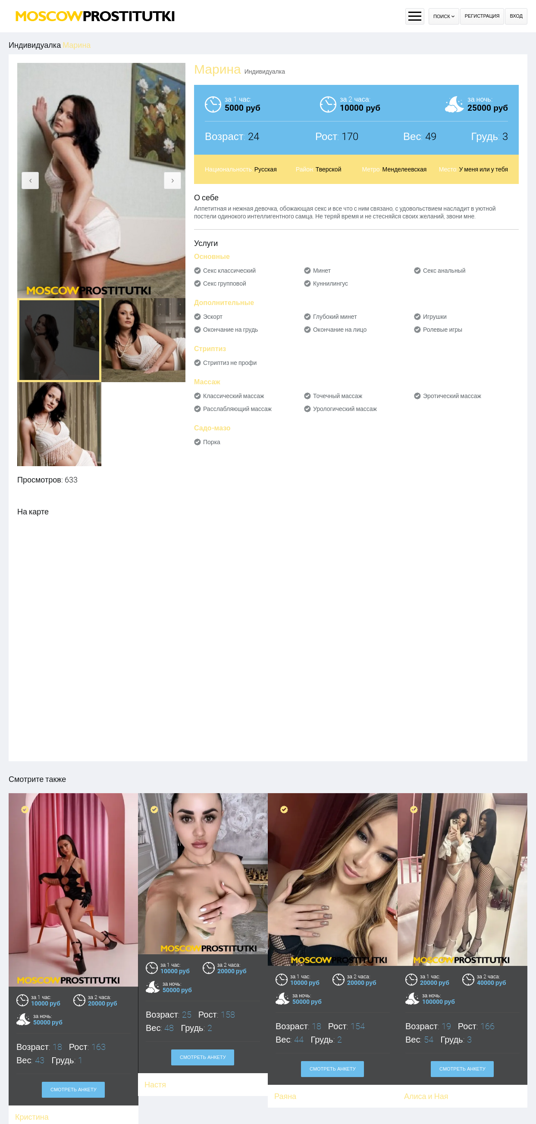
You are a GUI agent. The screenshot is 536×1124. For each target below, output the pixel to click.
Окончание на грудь (230, 329)
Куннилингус (330, 283)
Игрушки (435, 316)
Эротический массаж (452, 395)
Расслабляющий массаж (237, 408)
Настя (155, 1084)
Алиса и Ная (426, 1096)
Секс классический (229, 270)
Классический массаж (233, 395)
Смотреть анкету (73, 1090)
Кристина (32, 1116)
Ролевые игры (442, 329)
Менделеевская (404, 169)
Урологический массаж (345, 408)
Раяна (285, 1096)
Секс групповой (224, 283)
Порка (211, 442)
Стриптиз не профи (230, 362)
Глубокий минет (335, 316)
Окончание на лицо (340, 329)
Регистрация (482, 16)
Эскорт (213, 316)
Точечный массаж (337, 395)
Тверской (329, 169)
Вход (516, 16)
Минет (322, 270)
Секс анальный (444, 270)
